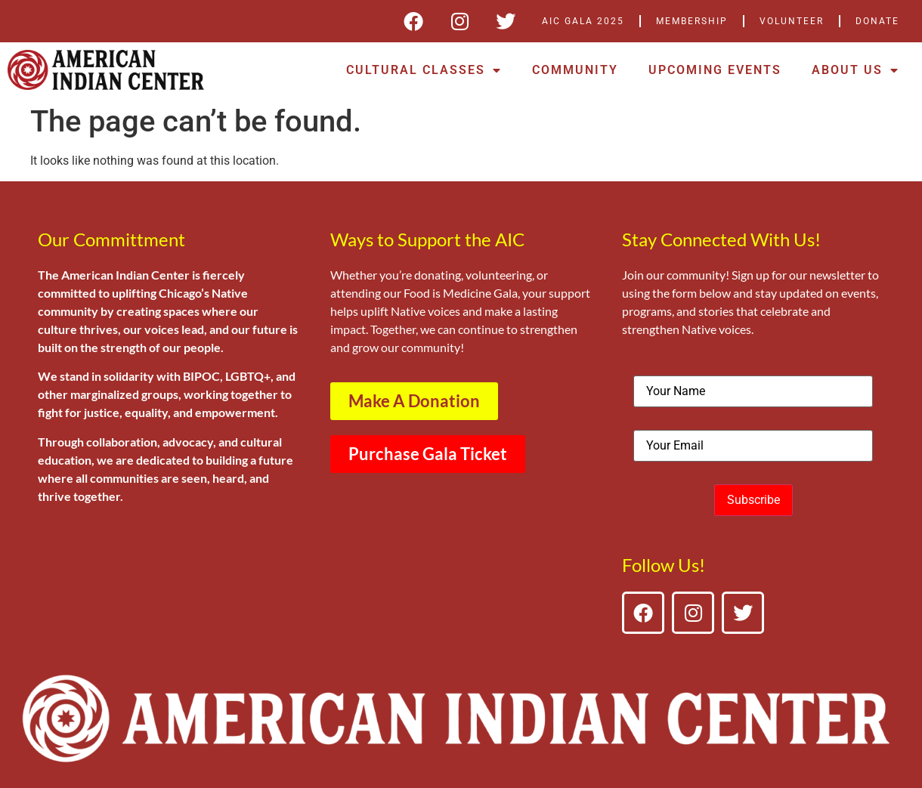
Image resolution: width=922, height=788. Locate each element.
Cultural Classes (424, 70)
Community (575, 70)
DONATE (877, 21)
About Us (855, 70)
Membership (692, 21)
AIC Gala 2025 (583, 21)
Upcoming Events (714, 70)
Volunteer (792, 21)
